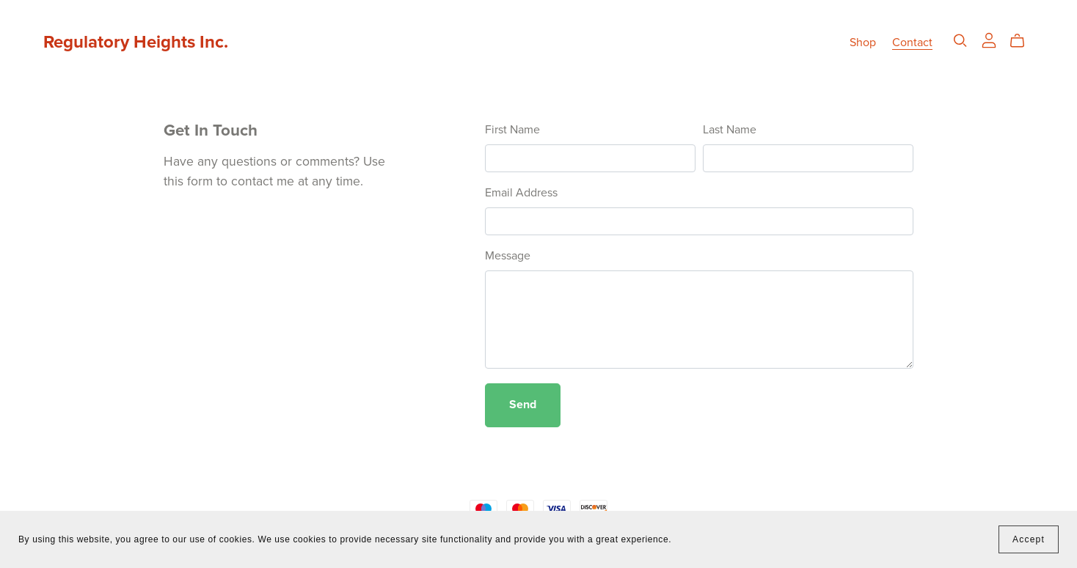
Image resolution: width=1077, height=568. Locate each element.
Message (507, 255)
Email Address (521, 192)
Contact (912, 42)
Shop (863, 42)
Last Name (729, 129)
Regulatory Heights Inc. (135, 42)
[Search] (960, 41)
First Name (512, 129)
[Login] (989, 39)
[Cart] (1023, 41)
